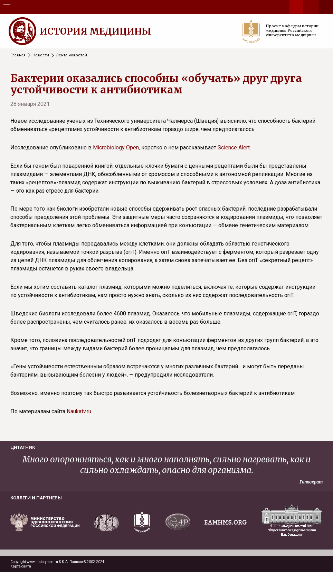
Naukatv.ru (79, 411)
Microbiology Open (116, 147)
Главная (18, 55)
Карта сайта (20, 566)
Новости (40, 55)
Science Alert (234, 147)
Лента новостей (71, 55)
